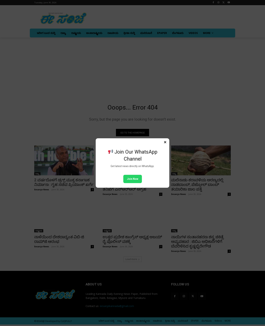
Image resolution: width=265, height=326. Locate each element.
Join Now (132, 178)
